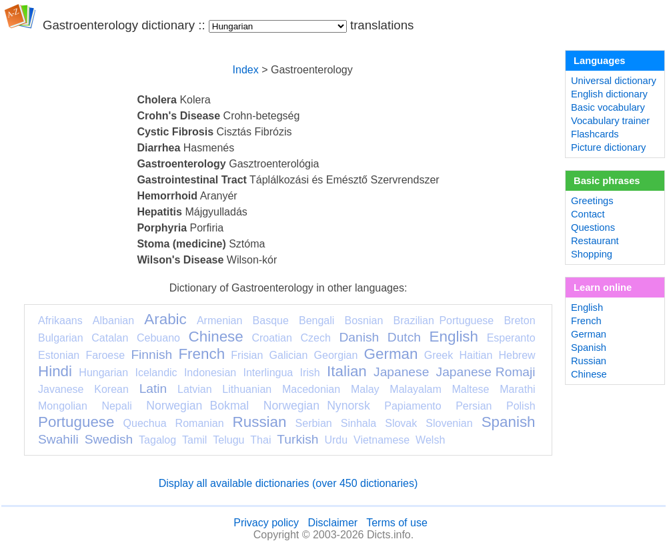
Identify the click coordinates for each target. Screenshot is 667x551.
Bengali (316, 320)
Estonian (58, 355)
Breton (519, 320)
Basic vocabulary (608, 107)
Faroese (105, 355)
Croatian (271, 338)
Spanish (509, 422)
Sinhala (358, 423)
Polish (521, 406)
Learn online (603, 287)
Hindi (55, 371)
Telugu (228, 440)
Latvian (194, 389)
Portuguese (76, 422)
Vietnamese (382, 440)
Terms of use (397, 522)
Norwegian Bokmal (197, 405)
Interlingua (268, 372)
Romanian (199, 423)
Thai (260, 440)
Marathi (517, 389)
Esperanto (511, 338)
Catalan (109, 338)
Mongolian (62, 406)
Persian (474, 406)
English (454, 336)
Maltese (470, 389)
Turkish (297, 439)
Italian (347, 371)
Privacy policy (266, 522)
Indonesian (210, 372)
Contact (588, 214)
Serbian (313, 423)
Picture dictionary (608, 147)
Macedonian (311, 389)
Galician (288, 355)
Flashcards (595, 134)
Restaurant (595, 240)
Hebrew (516, 355)
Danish (359, 337)
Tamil (194, 440)
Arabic (165, 319)
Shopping (591, 254)
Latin (153, 389)
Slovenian (449, 423)
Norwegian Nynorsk (316, 405)
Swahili (58, 439)
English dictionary (609, 94)
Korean (111, 389)
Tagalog (157, 440)
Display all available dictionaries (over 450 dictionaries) (288, 483)
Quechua (145, 423)
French (201, 354)
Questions (593, 227)
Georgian (336, 355)
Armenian (219, 320)
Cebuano (158, 338)
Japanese (401, 372)
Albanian (113, 320)
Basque (271, 320)
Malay (365, 389)
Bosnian (364, 320)
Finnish (151, 355)
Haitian (475, 355)
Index (246, 69)
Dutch (404, 337)
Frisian (247, 355)
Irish (310, 372)
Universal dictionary (613, 80)
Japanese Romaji (486, 372)
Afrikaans (60, 320)
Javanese (61, 389)
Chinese (216, 336)
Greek (439, 355)
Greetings (592, 200)
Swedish (109, 439)
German (391, 354)
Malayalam (415, 389)
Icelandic (156, 372)
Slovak (401, 423)
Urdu (336, 440)
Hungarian (103, 372)
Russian (260, 422)
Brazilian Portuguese (444, 320)
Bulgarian (60, 338)
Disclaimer (332, 522)
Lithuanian (246, 389)
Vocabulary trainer (610, 120)
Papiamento (412, 406)
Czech (315, 338)
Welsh (430, 440)
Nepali (116, 406)
